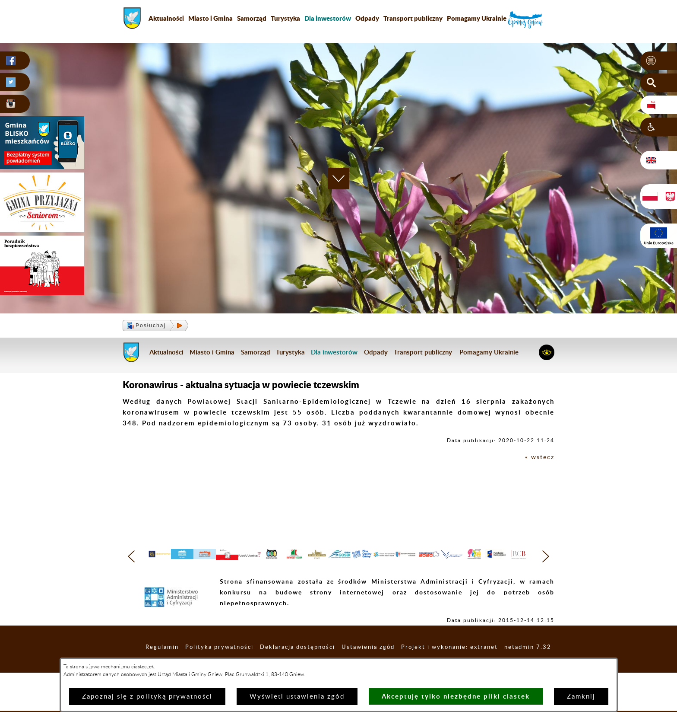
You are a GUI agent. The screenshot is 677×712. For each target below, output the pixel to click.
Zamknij (581, 696)
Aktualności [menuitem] (166, 18)
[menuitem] (327, 18)
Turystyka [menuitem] (285, 18)
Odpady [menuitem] (367, 18)
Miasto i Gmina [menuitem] (210, 18)
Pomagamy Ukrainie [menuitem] (476, 18)
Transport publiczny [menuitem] (413, 18)
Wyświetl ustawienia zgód (297, 696)
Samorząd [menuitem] (251, 18)
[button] (658, 61)
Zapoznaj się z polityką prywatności (147, 696)
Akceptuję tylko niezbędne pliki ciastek (456, 696)
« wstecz (539, 457)
